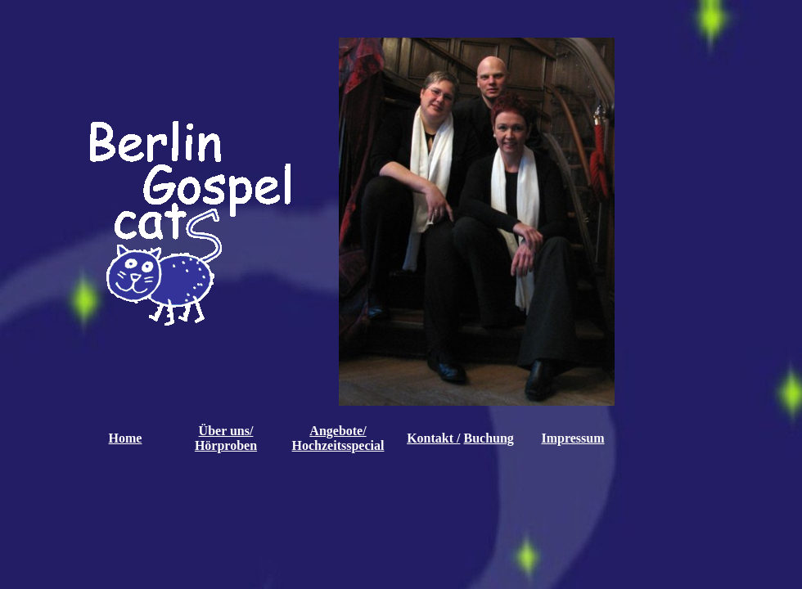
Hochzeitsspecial (338, 445)
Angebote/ (337, 431)
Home (125, 438)
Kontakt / (433, 438)
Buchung (488, 438)
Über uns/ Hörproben (226, 438)
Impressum (572, 438)
